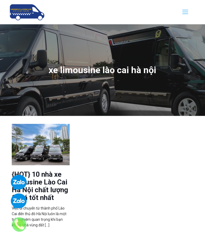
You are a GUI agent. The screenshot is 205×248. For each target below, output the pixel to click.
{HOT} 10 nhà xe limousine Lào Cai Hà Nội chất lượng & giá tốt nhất (40, 186)
